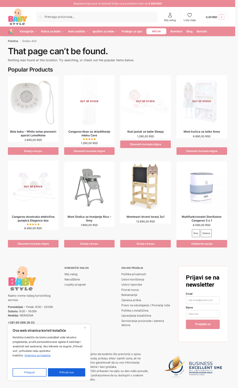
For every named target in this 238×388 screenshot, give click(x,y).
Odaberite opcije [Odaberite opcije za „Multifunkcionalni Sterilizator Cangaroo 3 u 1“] (201, 243)
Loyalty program (75, 284)
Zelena (206, 233)
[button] (215, 17)
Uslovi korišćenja (132, 279)
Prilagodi (29, 372)
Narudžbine (72, 279)
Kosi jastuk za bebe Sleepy (145, 131)
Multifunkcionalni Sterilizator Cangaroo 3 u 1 (202, 218)
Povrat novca (130, 290)
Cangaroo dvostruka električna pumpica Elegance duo (33, 218)
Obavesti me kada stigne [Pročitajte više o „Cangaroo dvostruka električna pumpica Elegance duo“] (33, 243)
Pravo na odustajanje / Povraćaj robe (145, 305)
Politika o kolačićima (134, 310)
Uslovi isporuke (131, 284)
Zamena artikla (131, 300)
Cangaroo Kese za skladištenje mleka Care (89, 133)
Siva (195, 233)
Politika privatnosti (133, 274)
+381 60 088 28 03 (21, 322)
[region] (49, 352)
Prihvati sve (66, 372)
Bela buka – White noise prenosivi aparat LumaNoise (33, 133)
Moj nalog (170, 17)
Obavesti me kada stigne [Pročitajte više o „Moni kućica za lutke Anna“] (201, 151)
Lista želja (190, 17)
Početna (13, 41)
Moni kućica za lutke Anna (202, 131)
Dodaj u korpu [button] (33, 151)
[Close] (86, 327)
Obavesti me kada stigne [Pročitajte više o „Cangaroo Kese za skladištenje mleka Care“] (89, 151)
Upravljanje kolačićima (136, 315)
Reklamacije (129, 295)
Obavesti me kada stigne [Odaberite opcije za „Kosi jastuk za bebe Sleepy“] (145, 144)
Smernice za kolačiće (37, 355)
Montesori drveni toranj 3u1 (145, 216)
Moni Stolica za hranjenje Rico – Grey (89, 218)
